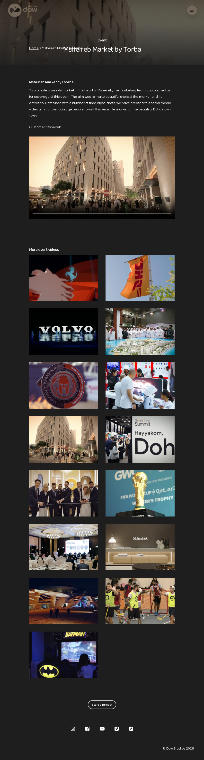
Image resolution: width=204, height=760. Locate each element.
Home (34, 48)
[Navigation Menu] (192, 10)
